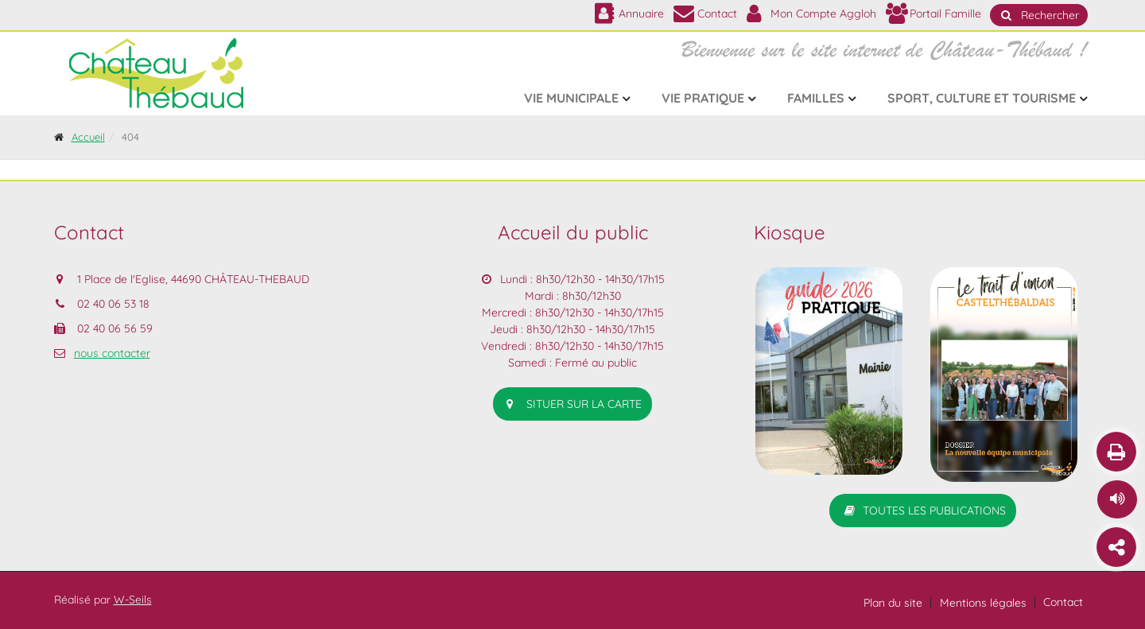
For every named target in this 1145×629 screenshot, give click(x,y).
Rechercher (1039, 15)
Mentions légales (983, 602)
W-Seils (133, 599)
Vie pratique (703, 98)
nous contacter (112, 353)
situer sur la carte (572, 404)
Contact (1063, 602)
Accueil (88, 136)
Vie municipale (571, 98)
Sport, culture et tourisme (981, 98)
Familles (815, 98)
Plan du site (893, 602)
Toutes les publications (923, 510)
